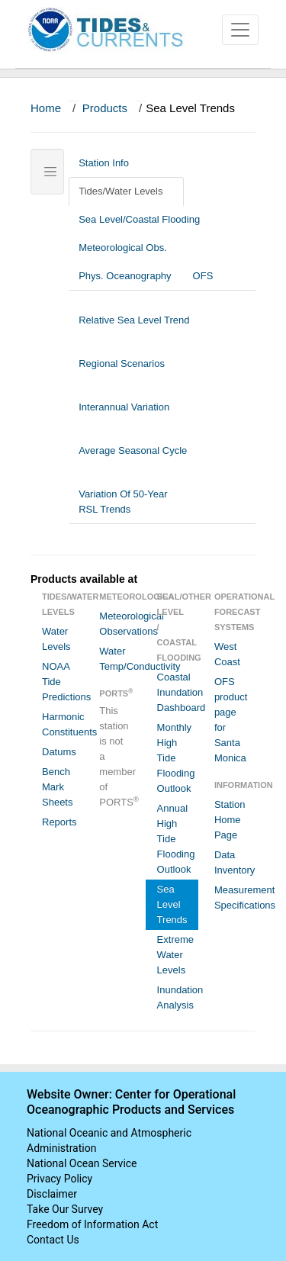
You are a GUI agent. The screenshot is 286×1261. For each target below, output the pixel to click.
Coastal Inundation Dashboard (177, 692)
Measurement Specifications (234, 897)
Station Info (109, 163)
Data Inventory (234, 862)
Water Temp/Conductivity (119, 658)
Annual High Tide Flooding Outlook (176, 839)
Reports (59, 822)
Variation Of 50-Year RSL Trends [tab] (123, 501)
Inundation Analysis (177, 997)
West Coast (227, 654)
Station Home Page (229, 820)
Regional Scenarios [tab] (122, 371)
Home (46, 107)
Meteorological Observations (119, 623)
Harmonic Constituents (62, 724)
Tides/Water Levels (126, 191)
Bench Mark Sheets (57, 787)
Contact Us (53, 1240)
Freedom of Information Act (92, 1224)
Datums (59, 752)
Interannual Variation (124, 414)
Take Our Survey (65, 1209)
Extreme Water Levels (175, 955)
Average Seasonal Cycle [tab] (133, 458)
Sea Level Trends (172, 904)
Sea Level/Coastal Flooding (145, 219)
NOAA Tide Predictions (62, 682)
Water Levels (56, 639)
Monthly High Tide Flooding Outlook (176, 758)
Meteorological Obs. (123, 247)
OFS (203, 275)
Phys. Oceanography (125, 275)
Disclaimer (52, 1194)
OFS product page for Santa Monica (230, 720)
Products (104, 107)
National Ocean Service (82, 1163)
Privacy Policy (59, 1179)
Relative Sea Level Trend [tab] (134, 327)
